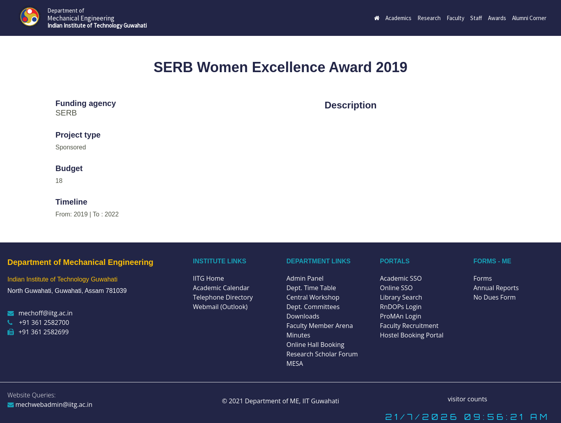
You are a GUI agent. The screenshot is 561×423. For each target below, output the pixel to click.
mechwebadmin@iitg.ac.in (50, 404)
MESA (294, 363)
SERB (66, 112)
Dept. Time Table (311, 287)
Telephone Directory (223, 297)
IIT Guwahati (320, 401)
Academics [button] (398, 18)
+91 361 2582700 (38, 322)
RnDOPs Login (401, 306)
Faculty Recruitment (409, 325)
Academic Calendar (221, 287)
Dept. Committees (313, 306)
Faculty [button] (455, 18)
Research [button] (429, 18)
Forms (482, 278)
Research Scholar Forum (322, 354)
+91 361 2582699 (38, 332)
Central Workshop (312, 297)
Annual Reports (496, 287)
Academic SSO (401, 278)
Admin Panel (305, 278)
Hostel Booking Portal (411, 335)
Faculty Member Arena (319, 325)
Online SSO (396, 287)
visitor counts (467, 399)
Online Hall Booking (315, 344)
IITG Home (208, 278)
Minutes (298, 335)
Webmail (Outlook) (220, 306)
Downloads (302, 316)
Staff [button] (476, 18)
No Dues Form (494, 297)
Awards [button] (497, 18)
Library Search (401, 297)
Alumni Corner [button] (529, 18)
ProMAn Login (400, 316)
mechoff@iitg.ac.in (40, 313)
